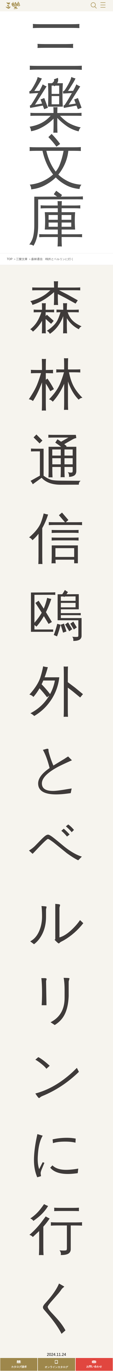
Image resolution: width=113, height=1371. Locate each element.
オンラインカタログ (56, 1367)
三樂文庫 (21, 259)
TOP (10, 259)
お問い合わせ (94, 1366)
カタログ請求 (19, 1366)
